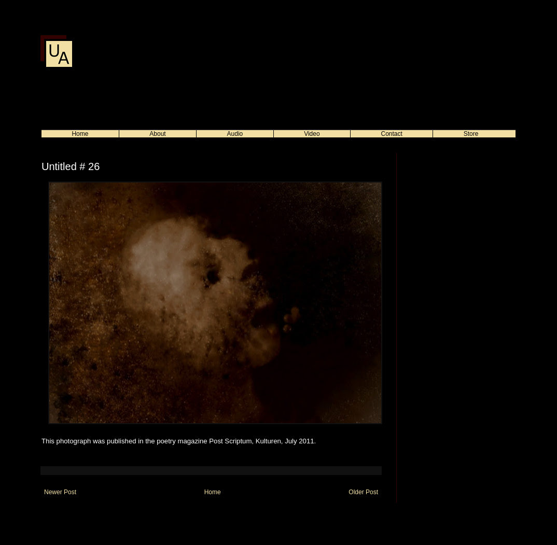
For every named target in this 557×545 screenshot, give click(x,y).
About (157, 133)
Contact (391, 133)
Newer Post (60, 492)
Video (311, 133)
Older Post (363, 492)
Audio (235, 133)
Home (80, 133)
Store (471, 133)
